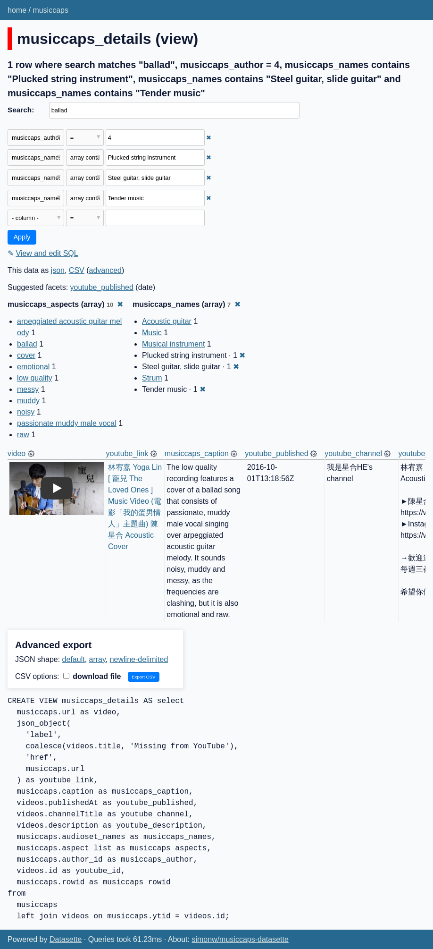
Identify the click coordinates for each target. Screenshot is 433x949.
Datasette (66, 939)
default (73, 659)
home (17, 10)
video (16, 453)
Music (152, 333)
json (58, 270)
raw (23, 435)
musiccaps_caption (197, 453)
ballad (27, 344)
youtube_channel (353, 453)
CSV (76, 270)
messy (28, 389)
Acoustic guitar (167, 321)
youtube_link (127, 453)
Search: (21, 110)
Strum (152, 378)
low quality (34, 378)
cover (26, 355)
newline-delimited (139, 659)
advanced (105, 270)
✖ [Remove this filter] (208, 137)
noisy (25, 412)
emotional (33, 367)
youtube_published (101, 287)
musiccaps (50, 10)
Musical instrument (173, 344)
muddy (28, 401)
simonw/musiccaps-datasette (240, 939)
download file (92, 676)
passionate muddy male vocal (67, 423)
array (97, 659)
